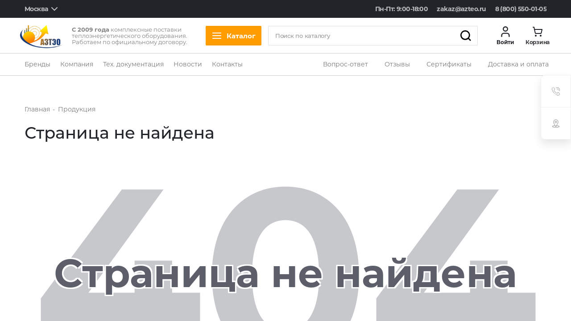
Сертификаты (449, 64)
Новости (188, 64)
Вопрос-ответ (345, 64)
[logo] (41, 35)
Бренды (37, 64)
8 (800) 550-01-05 (520, 9)
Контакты (227, 64)
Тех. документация (133, 64)
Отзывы (397, 64)
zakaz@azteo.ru (461, 9)
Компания (76, 64)
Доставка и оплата (518, 64)
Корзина (537, 42)
